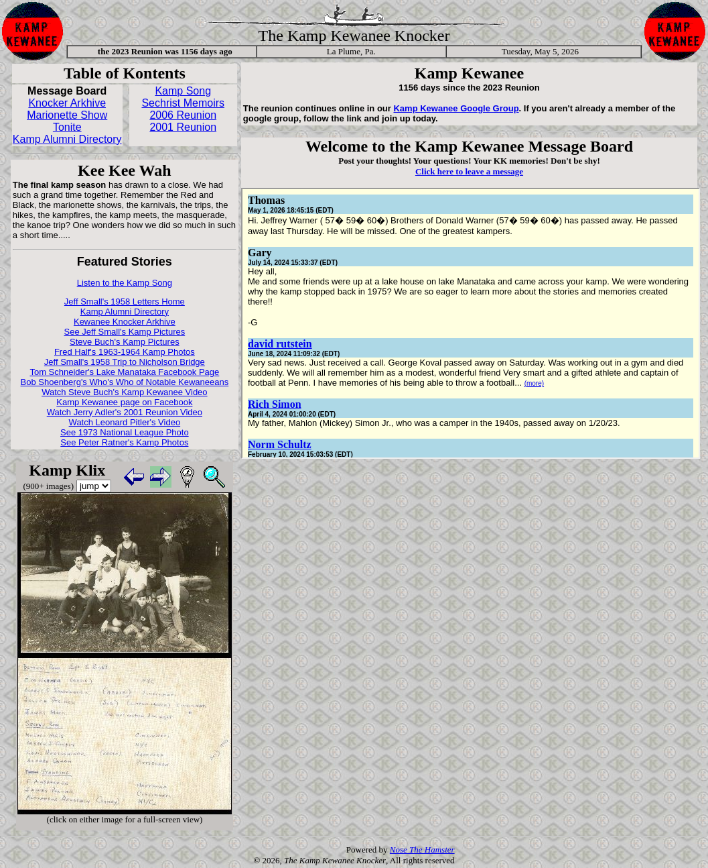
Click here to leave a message (469, 171)
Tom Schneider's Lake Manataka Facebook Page (124, 372)
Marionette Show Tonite (67, 121)
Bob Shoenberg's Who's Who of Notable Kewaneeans (125, 382)
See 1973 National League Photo (124, 432)
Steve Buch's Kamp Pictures (125, 342)
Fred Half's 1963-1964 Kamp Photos (124, 352)
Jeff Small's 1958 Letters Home (124, 301)
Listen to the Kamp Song (124, 283)
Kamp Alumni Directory (67, 139)
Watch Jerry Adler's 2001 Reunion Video (124, 412)
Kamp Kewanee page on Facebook (124, 402)
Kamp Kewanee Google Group (455, 108)
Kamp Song (183, 91)
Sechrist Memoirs (182, 103)
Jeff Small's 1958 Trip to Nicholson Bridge (124, 362)
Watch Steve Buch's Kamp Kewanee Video (124, 392)
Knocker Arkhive (67, 103)
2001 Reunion (182, 127)
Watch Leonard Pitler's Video (125, 422)
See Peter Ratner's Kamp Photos (124, 442)
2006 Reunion (182, 115)
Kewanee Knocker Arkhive (124, 322)
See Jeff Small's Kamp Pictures (125, 332)
